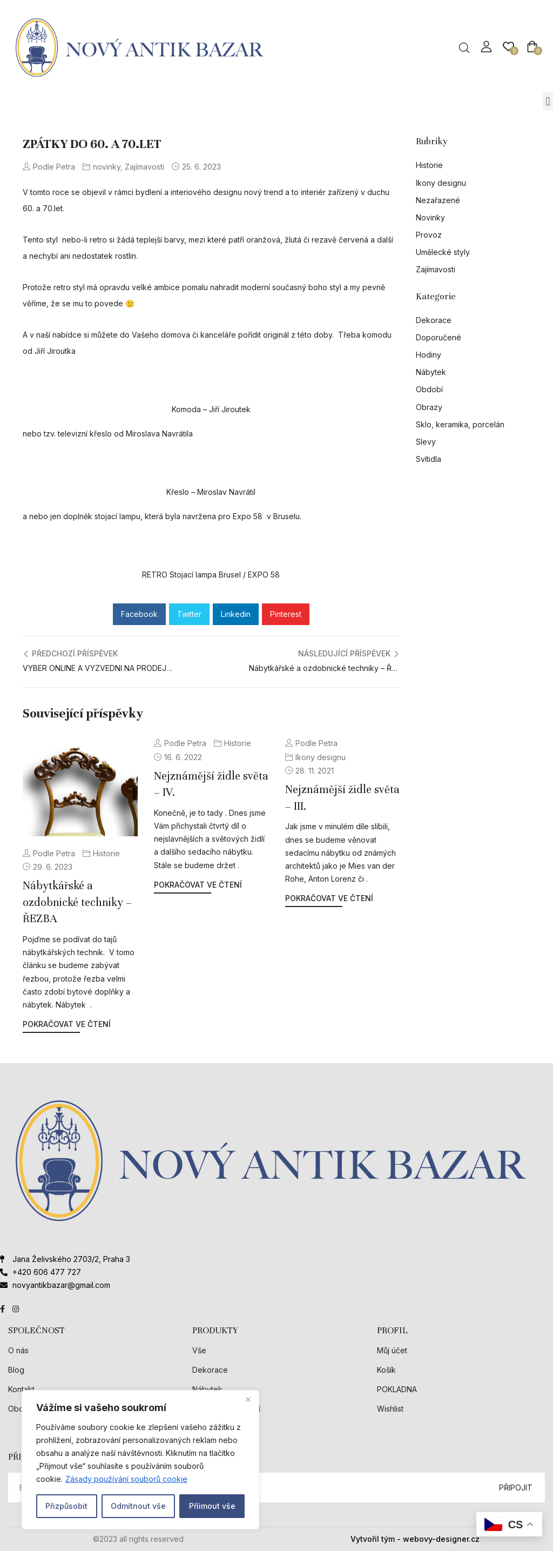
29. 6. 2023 (52, 866)
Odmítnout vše (138, 1505)
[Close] (247, 1399)
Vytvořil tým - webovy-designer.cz (415, 1538)
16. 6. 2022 (183, 757)
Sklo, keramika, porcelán (460, 424)
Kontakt (21, 1389)
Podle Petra (49, 166)
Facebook (139, 614)
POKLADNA (397, 1389)
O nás (18, 1350)
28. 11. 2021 (314, 770)
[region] (140, 1459)
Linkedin (236, 614)
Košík (386, 1369)
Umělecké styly (443, 252)
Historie (106, 853)
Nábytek (431, 372)
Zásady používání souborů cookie (126, 1478)
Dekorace (433, 320)
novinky (106, 166)
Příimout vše (212, 1505)
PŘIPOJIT (515, 1487)
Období (429, 389)
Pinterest (285, 614)
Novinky (430, 217)
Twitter (189, 614)
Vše (199, 1350)
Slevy (426, 441)
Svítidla (428, 459)
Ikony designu (320, 757)
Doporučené (438, 337)
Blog (16, 1369)
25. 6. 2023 (201, 166)
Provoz (429, 234)
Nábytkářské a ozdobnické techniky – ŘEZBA (77, 902)
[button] (548, 101)
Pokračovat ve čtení (67, 1024)
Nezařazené (438, 200)
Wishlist (390, 1408)
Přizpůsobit (66, 1505)
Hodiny (428, 354)
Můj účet (392, 1350)
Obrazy (429, 407)
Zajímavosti (144, 166)
